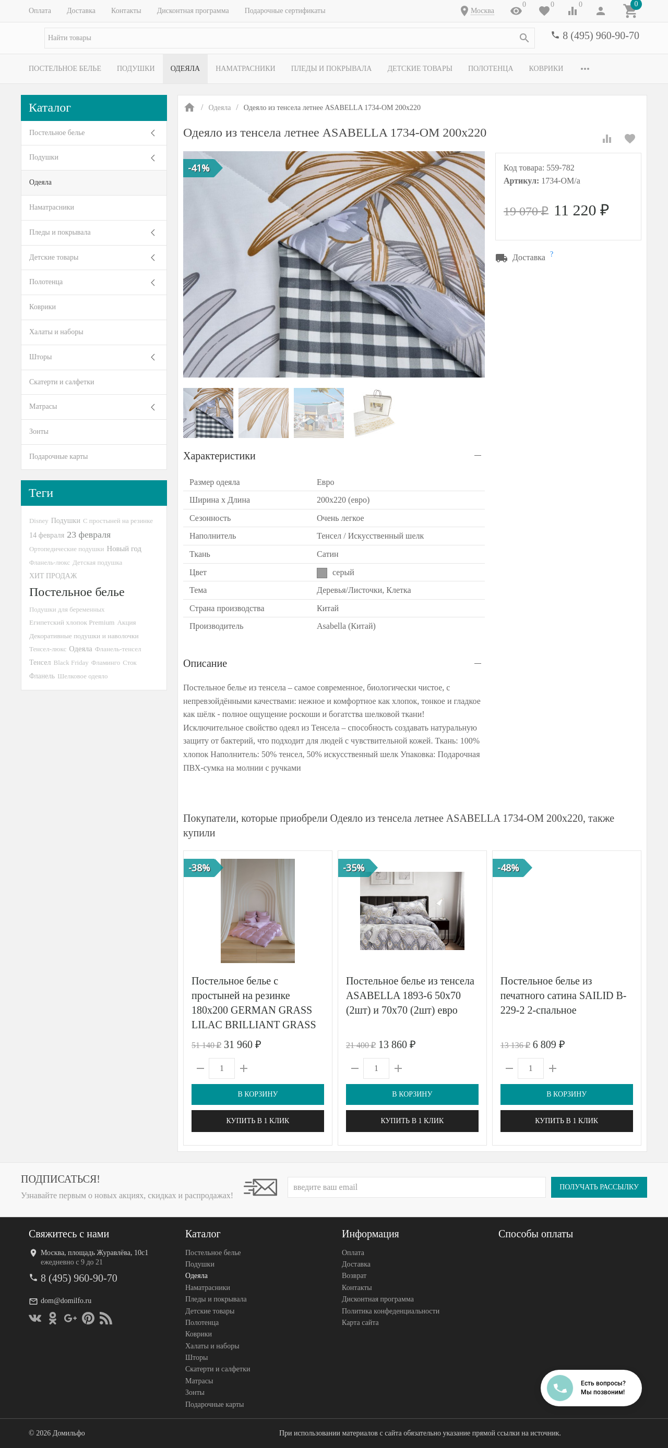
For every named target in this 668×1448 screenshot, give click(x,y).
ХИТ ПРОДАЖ (53, 576)
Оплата (40, 11)
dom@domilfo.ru (66, 1301)
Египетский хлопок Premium (72, 622)
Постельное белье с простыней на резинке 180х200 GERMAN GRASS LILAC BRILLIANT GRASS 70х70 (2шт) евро (254, 1010)
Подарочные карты (58, 456)
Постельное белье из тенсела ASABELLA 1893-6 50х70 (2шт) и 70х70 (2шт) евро (410, 995)
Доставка (81, 11)
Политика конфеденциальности (390, 1311)
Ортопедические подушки (66, 549)
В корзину (257, 1094)
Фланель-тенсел (118, 649)
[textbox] (289, 38)
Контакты (126, 11)
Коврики (546, 68)
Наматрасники (246, 68)
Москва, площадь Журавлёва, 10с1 (94, 1253)
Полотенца (491, 68)
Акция (126, 622)
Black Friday (71, 662)
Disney (39, 521)
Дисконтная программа (193, 11)
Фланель (42, 676)
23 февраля (89, 534)
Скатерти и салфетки (61, 382)
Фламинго (105, 662)
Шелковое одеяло (82, 676)
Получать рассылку (599, 1187)
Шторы (40, 357)
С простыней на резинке (118, 521)
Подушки (136, 68)
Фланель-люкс (49, 562)
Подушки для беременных (67, 609)
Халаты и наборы (56, 332)
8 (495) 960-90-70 (601, 35)
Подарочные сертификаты (285, 11)
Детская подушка (97, 562)
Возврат (354, 1276)
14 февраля (46, 535)
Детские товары (419, 68)
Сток (130, 662)
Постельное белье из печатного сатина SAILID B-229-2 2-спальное (563, 995)
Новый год (124, 548)
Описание (205, 663)
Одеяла (185, 68)
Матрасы (43, 406)
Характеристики (219, 455)
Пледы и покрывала (331, 68)
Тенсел (40, 662)
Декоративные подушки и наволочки (84, 636)
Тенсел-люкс (47, 649)
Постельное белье (65, 68)
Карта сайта (360, 1323)
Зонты (39, 431)
